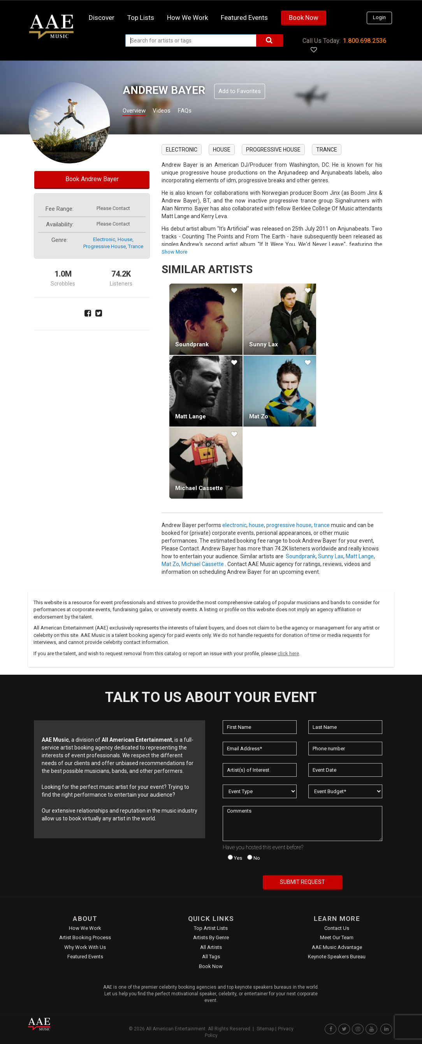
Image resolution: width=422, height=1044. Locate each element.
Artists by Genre (211, 937)
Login (379, 17)
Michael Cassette (199, 488)
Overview (137, 112)
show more (174, 252)
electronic (104, 239)
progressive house (104, 246)
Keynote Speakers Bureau (337, 956)
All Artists (211, 947)
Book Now (303, 17)
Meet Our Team (336, 937)
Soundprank (192, 344)
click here (288, 653)
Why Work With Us (85, 947)
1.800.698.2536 (364, 40)
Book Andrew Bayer (92, 179)
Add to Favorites (239, 91)
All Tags (211, 956)
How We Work (85, 928)
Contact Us (336, 928)
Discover (101, 17)
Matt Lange (190, 416)
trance (135, 246)
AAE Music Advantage (337, 947)
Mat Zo (258, 416)
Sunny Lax (263, 344)
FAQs (199, 112)
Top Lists (140, 17)
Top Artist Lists (211, 928)
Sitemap (265, 1029)
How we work (187, 17)
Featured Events (244, 17)
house (125, 239)
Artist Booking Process (85, 937)
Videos (171, 112)
